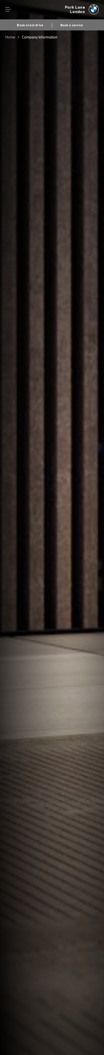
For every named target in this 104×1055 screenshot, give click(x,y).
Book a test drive (30, 25)
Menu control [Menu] (8, 9)
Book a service (71, 25)
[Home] (82, 9)
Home (10, 37)
